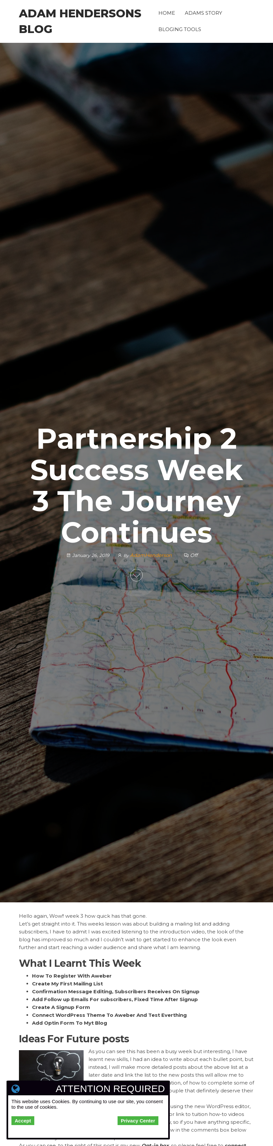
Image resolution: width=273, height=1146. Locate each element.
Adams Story (203, 13)
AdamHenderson (151, 555)
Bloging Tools (179, 29)
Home (166, 13)
